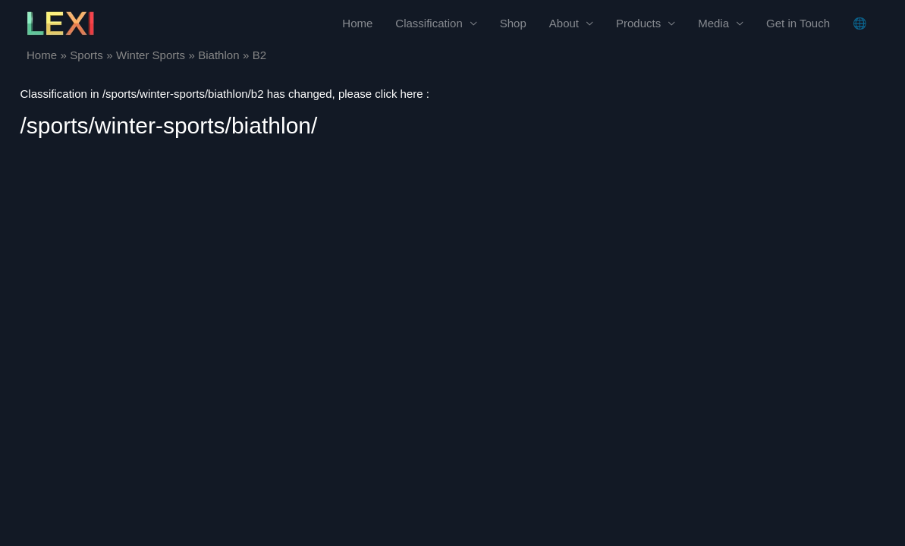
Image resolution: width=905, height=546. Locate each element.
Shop (513, 23)
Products (638, 23)
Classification (428, 23)
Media (713, 23)
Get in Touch (798, 23)
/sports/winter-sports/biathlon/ (169, 125)
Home (357, 23)
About (564, 23)
